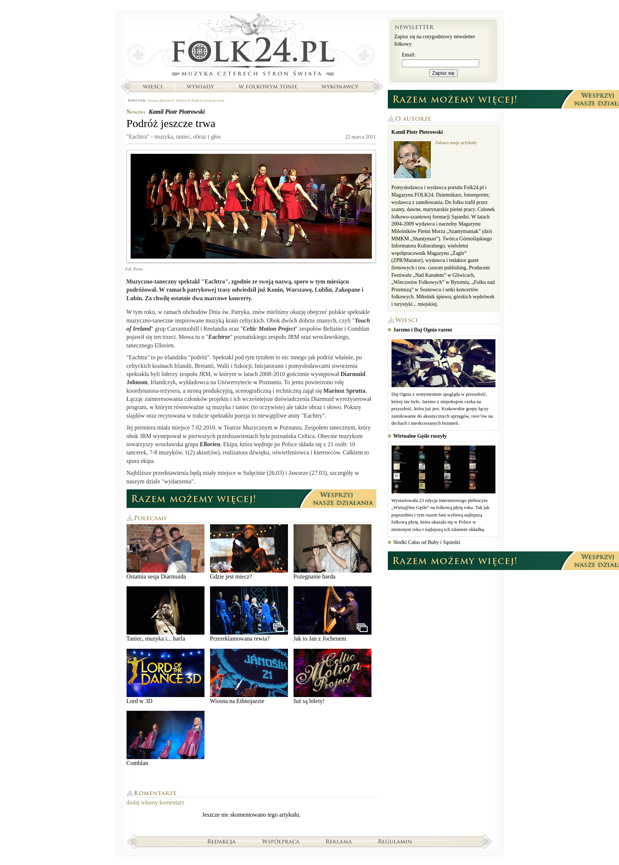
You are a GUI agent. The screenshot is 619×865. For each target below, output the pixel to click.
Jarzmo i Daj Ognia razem (422, 330)
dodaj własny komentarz (155, 802)
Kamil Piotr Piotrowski (177, 111)
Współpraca (281, 841)
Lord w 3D (165, 676)
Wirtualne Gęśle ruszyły (420, 436)
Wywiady (200, 86)
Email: (409, 55)
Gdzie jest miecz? (249, 552)
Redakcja (221, 841)
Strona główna (251, 46)
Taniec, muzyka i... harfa (165, 614)
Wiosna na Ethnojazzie (249, 676)
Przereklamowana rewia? (249, 614)
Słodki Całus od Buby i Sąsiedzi (427, 542)
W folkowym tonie (267, 86)
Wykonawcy (340, 86)
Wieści (152, 86)
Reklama (339, 841)
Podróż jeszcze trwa (207, 100)
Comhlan (165, 738)
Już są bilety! (332, 676)
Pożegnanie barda (332, 552)
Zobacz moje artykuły (456, 142)
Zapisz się (443, 73)
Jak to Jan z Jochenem (332, 614)
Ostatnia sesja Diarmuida (165, 552)
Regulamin (395, 841)
